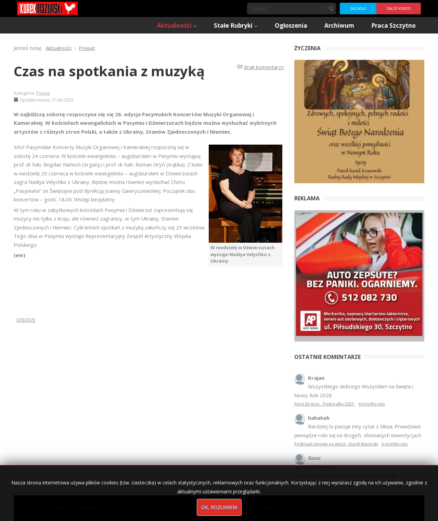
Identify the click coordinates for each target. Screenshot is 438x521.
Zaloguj (358, 9)
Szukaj (330, 8)
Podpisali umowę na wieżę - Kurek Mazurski (336, 444)
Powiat (43, 93)
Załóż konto (399, 9)
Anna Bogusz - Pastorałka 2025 (324, 404)
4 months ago (371, 404)
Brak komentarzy (264, 67)
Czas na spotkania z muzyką (109, 71)
